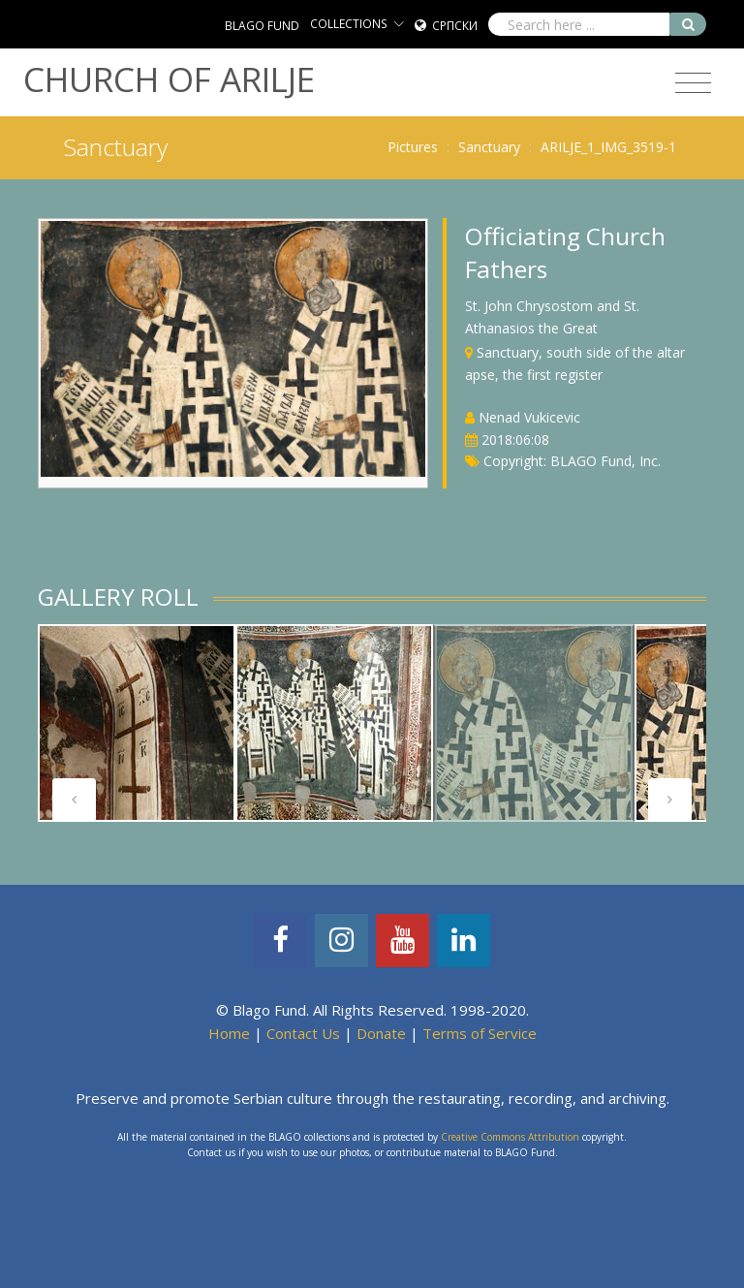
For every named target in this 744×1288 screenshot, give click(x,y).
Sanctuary (489, 147)
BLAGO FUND (262, 25)
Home (229, 1033)
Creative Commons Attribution (510, 1137)
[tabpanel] (136, 723)
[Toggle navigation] (693, 83)
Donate (381, 1033)
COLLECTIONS (349, 24)
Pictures (413, 147)
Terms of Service (479, 1033)
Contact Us (303, 1033)
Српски (455, 25)
